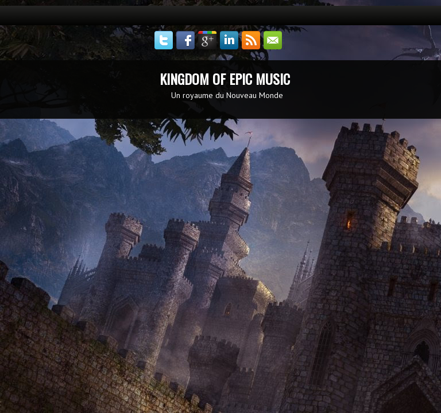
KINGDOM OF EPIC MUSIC (225, 78)
